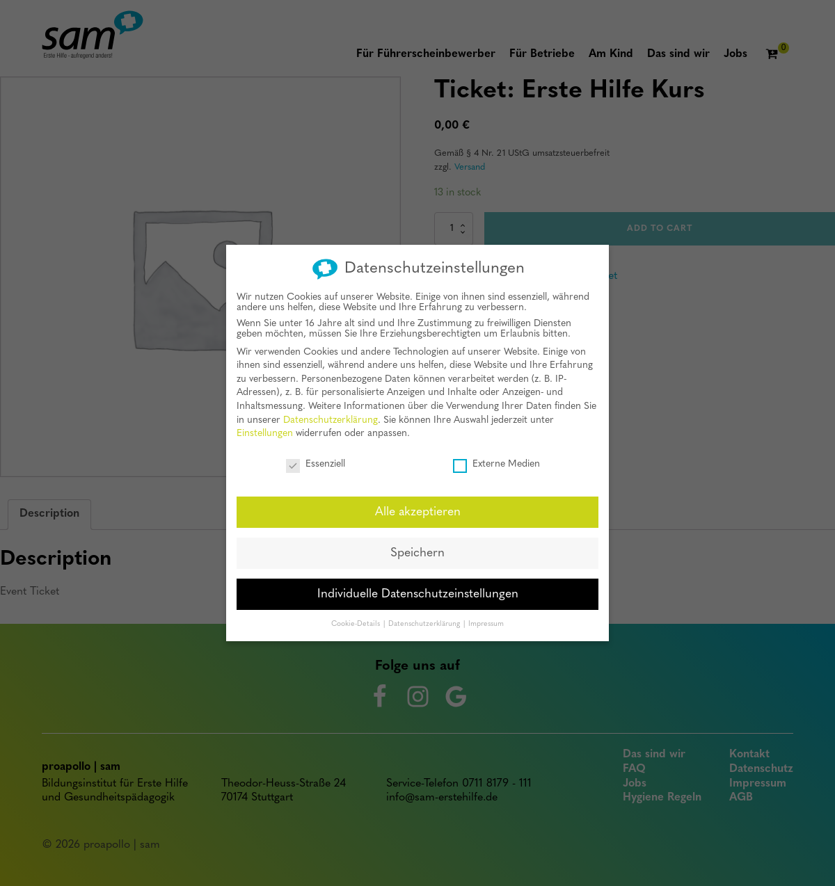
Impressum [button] (486, 621)
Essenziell (315, 461)
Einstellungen (265, 431)
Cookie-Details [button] (356, 621)
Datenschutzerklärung (330, 417)
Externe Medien (496, 461)
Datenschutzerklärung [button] (425, 621)
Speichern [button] (417, 550)
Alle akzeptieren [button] (418, 509)
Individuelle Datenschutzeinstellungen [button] (417, 591)
